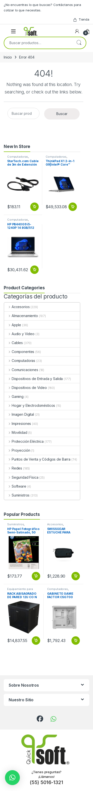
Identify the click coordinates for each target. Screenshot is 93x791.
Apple (12, 325)
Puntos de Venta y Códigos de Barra (37, 459)
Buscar (79, 43)
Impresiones (17, 423)
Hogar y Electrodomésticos (29, 405)
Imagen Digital (19, 414)
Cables (13, 343)
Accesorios (17, 307)
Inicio (8, 57)
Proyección (17, 450)
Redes (13, 468)
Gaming (14, 396)
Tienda (81, 19)
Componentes (19, 352)
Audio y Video (19, 334)
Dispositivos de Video (25, 387)
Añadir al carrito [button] (34, 207)
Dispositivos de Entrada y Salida (33, 379)
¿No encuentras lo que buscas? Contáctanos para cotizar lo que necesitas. (42, 7)
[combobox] (38, 43)
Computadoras (17, 156)
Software (15, 486)
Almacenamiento (21, 316)
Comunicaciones (21, 370)
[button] (12, 777)
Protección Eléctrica (24, 441)
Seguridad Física (21, 477)
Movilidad (15, 432)
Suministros (17, 495)
